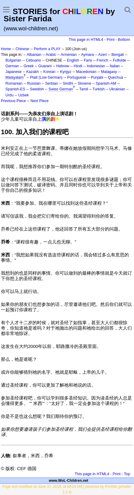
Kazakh (32, 72)
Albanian (34, 55)
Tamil (83, 89)
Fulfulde (119, 60)
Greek (28, 66)
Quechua (115, 77)
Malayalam (14, 77)
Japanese (13, 72)
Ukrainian (117, 89)
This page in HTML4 (86, 39)
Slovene (84, 83)
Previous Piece (13, 101)
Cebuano (33, 60)
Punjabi (97, 77)
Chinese (22, 49)
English (73, 60)
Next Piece (39, 101)
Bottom (124, 39)
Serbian (51, 83)
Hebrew (62, 66)
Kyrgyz (65, 72)
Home (6, 49)
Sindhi (68, 83)
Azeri (102, 55)
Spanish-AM (106, 83)
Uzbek (23, 95)
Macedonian (86, 72)
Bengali (117, 55)
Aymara (87, 55)
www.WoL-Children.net (68, 480)
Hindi (78, 66)
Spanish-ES (15, 89)
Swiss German (60, 89)
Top (127, 474)
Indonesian (96, 66)
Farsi (88, 60)
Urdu (9, 95)
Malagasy (109, 72)
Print (110, 39)
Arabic (51, 55)
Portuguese (76, 77)
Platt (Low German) (46, 77)
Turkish (98, 89)
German (12, 66)
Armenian (68, 55)
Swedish (37, 89)
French (102, 60)
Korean (49, 72)
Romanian (14, 83)
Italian (115, 66)
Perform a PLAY (47, 49)
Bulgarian (13, 60)
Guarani (44, 66)
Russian (34, 83)
